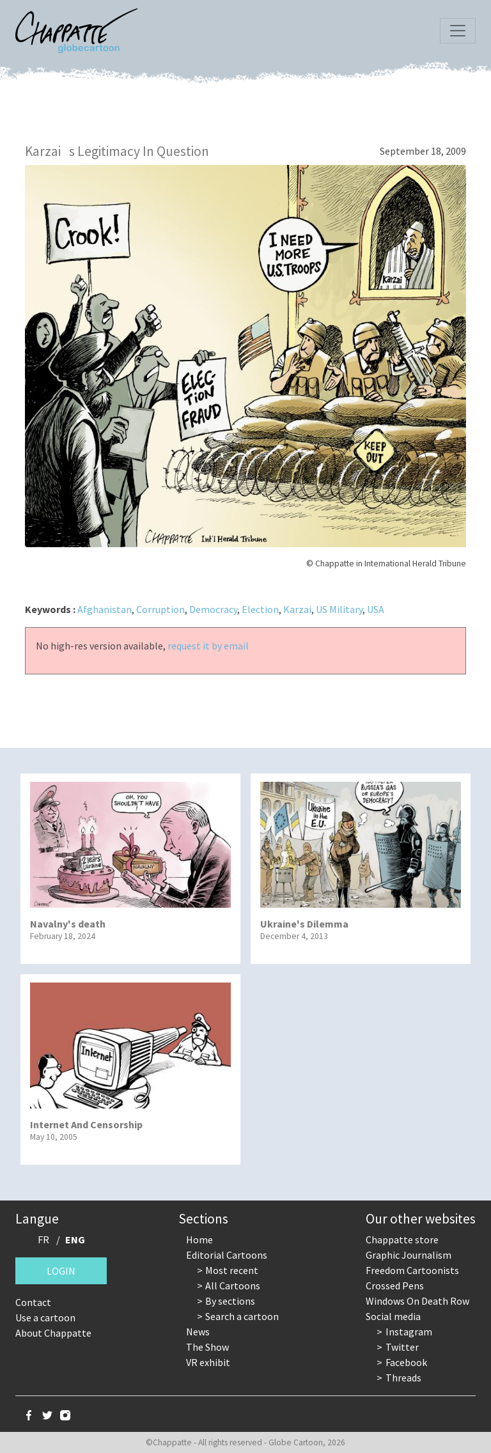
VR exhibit (208, 1362)
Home (199, 1239)
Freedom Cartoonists (412, 1270)
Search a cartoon (242, 1316)
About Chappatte (53, 1332)
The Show (207, 1346)
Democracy (213, 609)
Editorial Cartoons (226, 1254)
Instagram (409, 1331)
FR (43, 1239)
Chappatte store (402, 1239)
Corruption (160, 609)
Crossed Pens (395, 1285)
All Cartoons (232, 1285)
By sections (230, 1300)
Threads (403, 1377)
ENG (75, 1239)
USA (375, 609)
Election (260, 609)
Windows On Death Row (417, 1300)
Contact (33, 1302)
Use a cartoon (45, 1317)
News (198, 1331)
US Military (339, 609)
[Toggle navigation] (458, 30)
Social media (393, 1316)
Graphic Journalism (408, 1254)
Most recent (231, 1270)
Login (61, 1270)
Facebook (406, 1362)
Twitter (402, 1346)
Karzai (297, 609)
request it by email (208, 645)
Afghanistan (104, 609)
